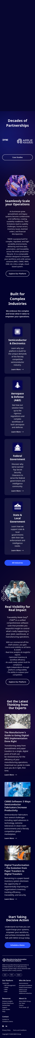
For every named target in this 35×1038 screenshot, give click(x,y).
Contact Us (5, 1019)
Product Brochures (8, 1003)
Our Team (22, 1003)
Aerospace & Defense (25, 985)
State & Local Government (23, 990)
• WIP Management (8, 985)
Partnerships (6, 1005)
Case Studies (17, 157)
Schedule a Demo (17, 945)
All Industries (17, 563)
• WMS (5, 989)
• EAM (4, 991)
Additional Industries (25, 993)
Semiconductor (23, 983)
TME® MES (5, 983)
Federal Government (25, 987)
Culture (21, 1005)
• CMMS (5, 987)
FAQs (3, 1011)
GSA (5, 975)
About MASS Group (25, 1001)
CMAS (18, 975)
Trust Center (23, 1007)
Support (4, 1007)
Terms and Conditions (19, 1030)
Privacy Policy (6, 1030)
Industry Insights (7, 1001)
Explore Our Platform (17, 274)
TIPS (11, 975)
